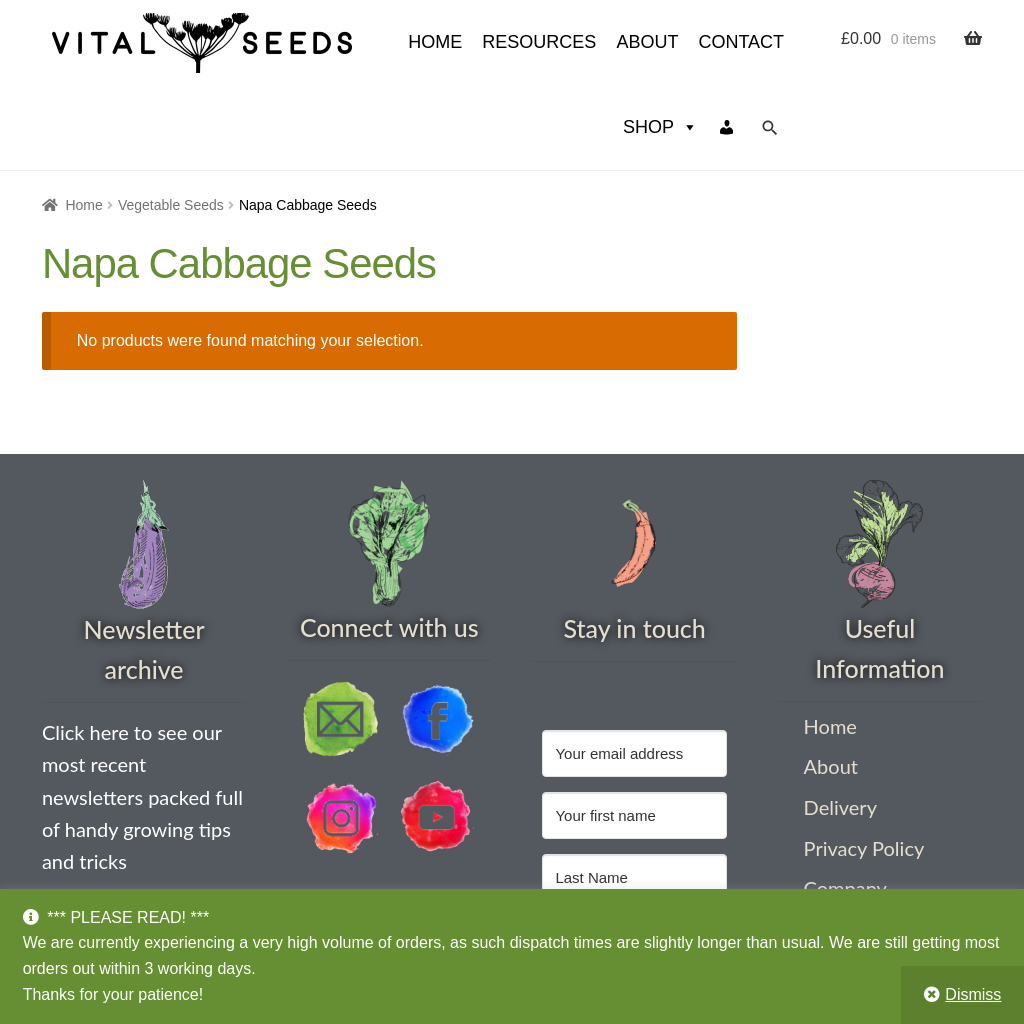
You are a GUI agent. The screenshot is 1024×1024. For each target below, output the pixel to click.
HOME (254, 42)
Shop (660, 42)
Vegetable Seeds (171, 120)
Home (83, 120)
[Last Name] (634, 792)
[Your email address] (634, 668)
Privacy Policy (864, 763)
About (466, 42)
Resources (358, 42)
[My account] (727, 42)
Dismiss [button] (973, 994)
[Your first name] (634, 730)
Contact (560, 42)
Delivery (840, 722)
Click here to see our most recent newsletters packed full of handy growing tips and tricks (142, 711)
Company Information (855, 815)
